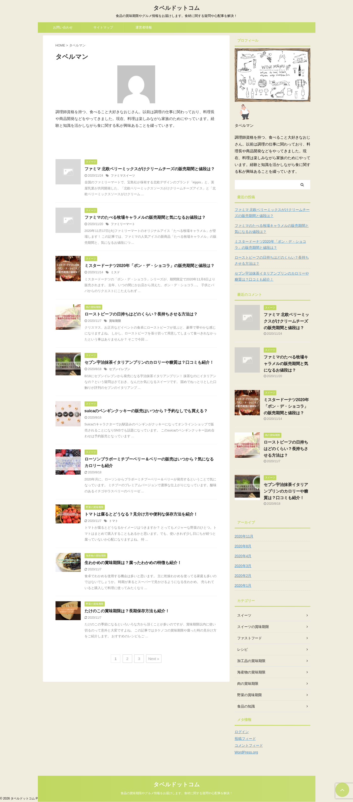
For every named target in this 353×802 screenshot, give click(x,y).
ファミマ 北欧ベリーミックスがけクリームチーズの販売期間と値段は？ (150, 169)
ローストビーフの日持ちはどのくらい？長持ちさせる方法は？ (141, 314)
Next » (153, 659)
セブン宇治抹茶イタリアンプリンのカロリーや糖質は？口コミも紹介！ (149, 362)
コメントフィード (249, 745)
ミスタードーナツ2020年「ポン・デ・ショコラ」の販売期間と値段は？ (150, 265)
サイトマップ (103, 27)
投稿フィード (245, 739)
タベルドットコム (176, 8)
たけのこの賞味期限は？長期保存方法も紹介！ (127, 611)
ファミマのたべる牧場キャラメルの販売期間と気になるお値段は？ (145, 217)
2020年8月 (243, 546)
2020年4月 (243, 556)
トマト (113, 521)
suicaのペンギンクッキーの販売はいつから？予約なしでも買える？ (146, 411)
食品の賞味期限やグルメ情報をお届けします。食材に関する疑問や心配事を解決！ (177, 793)
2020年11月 (244, 536)
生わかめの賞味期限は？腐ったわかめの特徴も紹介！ (133, 563)
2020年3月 (243, 566)
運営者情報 (143, 27)
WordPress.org (246, 752)
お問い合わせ (63, 27)
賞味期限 (115, 321)
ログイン (242, 732)
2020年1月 (243, 586)
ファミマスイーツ (123, 175)
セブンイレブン (119, 369)
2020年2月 (243, 576)
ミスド (115, 272)
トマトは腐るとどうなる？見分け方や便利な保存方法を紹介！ (141, 514)
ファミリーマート (123, 224)
